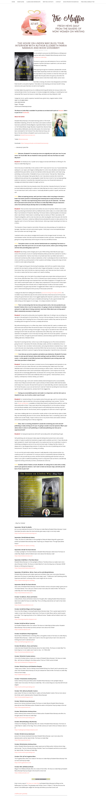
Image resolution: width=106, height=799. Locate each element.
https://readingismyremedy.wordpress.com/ (26, 730)
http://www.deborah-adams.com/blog (24, 545)
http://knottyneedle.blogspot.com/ (24, 697)
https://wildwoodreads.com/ (22, 773)
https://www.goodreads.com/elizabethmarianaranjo (34, 143)
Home (13, 1)
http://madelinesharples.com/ (22, 674)
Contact (58, 1)
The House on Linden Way (40, 57)
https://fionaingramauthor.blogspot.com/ (26, 619)
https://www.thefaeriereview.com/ (24, 556)
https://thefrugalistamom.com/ (23, 762)
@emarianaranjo (23, 139)
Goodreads (26, 112)
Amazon (61, 110)
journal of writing (52, 292)
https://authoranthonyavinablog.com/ (25, 687)
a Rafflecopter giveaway (21, 793)
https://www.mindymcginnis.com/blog (25, 580)
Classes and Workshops (33, 1)
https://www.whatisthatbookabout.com (25, 568)
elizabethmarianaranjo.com (27, 135)
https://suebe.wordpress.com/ (23, 629)
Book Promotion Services (71, 1)
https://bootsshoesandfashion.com (24, 605)
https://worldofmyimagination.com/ (24, 642)
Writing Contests (48, 1)
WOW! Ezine (20, 1)
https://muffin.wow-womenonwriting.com (26, 533)
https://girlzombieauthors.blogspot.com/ (25, 662)
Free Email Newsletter (87, 1)
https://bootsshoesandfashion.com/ (24, 652)
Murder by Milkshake (23, 403)
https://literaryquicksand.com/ (23, 707)
